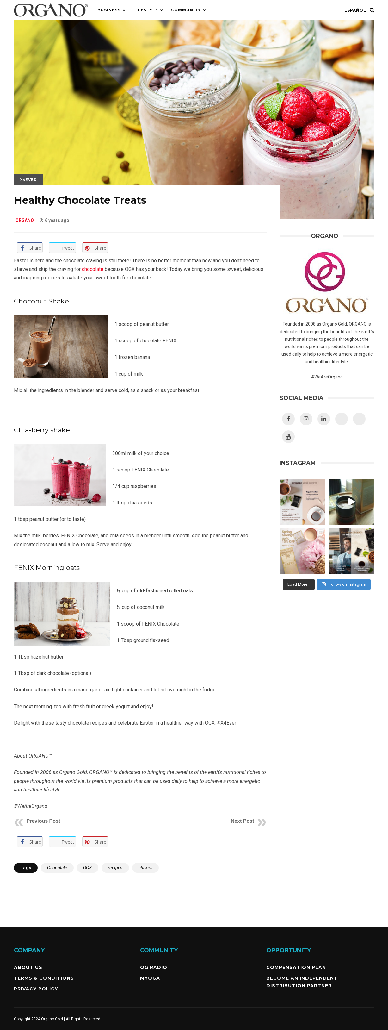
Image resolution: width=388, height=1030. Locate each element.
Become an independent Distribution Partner (302, 982)
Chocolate (57, 867)
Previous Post (43, 821)
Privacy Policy (36, 989)
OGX (87, 867)
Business (108, 10)
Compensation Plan (296, 967)
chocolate (92, 269)
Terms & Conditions (44, 978)
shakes (145, 867)
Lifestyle (145, 10)
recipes (115, 867)
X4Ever (28, 180)
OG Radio (153, 967)
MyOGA (150, 978)
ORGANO (24, 220)
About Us (28, 967)
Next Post (242, 821)
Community (186, 10)
